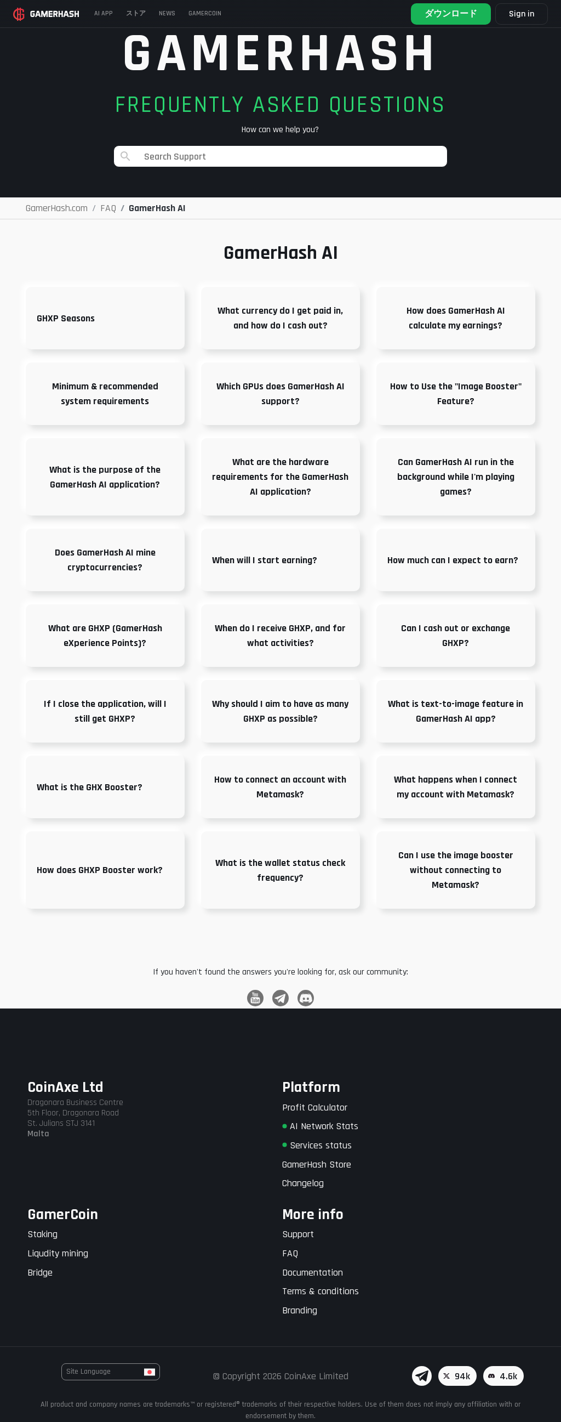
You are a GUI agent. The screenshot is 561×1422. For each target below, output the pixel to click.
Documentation (312, 1272)
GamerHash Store (316, 1164)
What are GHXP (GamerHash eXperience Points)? (105, 635)
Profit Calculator (314, 1107)
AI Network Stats (320, 1126)
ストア (136, 13)
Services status (317, 1145)
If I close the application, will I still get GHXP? (105, 711)
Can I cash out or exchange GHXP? (455, 635)
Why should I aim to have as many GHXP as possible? (280, 711)
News (167, 13)
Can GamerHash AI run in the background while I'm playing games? (455, 477)
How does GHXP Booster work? (100, 870)
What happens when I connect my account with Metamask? (455, 787)
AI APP (103, 13)
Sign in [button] (521, 14)
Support (298, 1234)
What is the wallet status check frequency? (280, 870)
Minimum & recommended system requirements (105, 393)
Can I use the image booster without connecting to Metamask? (455, 870)
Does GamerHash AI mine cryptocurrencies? (105, 560)
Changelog (303, 1183)
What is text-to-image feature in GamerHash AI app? (455, 711)
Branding (299, 1310)
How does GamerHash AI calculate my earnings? (456, 318)
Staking (42, 1234)
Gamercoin (204, 13)
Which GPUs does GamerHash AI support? (280, 393)
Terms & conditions (320, 1291)
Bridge (40, 1272)
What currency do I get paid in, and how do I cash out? (280, 318)
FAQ (290, 1253)
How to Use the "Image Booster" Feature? (456, 393)
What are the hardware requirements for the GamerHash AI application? (280, 477)
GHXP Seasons (66, 318)
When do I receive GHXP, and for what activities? (280, 635)
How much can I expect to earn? (452, 560)
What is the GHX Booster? (89, 787)
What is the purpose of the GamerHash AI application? (105, 477)
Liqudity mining (57, 1253)
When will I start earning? (264, 560)
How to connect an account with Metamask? (280, 787)
